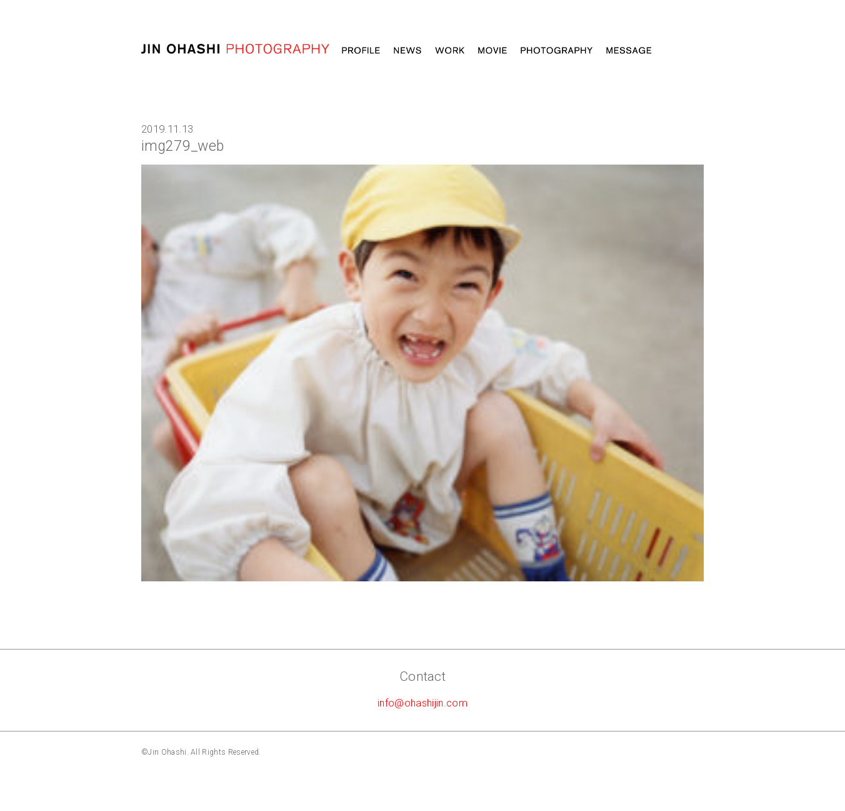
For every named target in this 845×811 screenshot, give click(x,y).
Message (628, 50)
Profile (361, 50)
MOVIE (492, 50)
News (407, 50)
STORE (684, 50)
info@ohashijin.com (423, 703)
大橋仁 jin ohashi (235, 49)
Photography (556, 50)
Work (449, 50)
